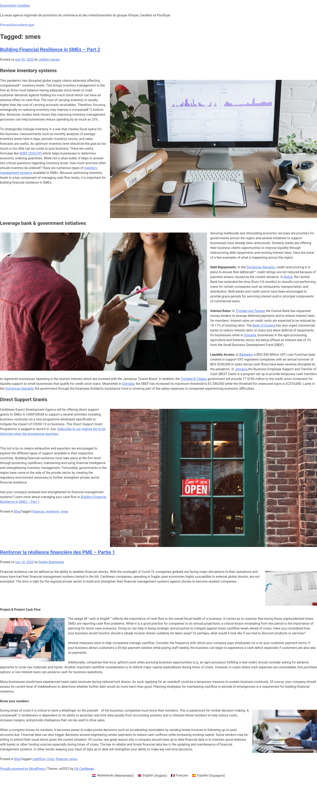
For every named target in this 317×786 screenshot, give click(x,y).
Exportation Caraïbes (15, 5)
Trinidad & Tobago (194, 379)
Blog (17, 511)
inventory (52, 511)
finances (38, 511)
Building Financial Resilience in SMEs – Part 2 (50, 49)
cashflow (38, 759)
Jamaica (241, 369)
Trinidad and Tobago (250, 311)
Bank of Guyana (264, 325)
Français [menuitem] (182, 775)
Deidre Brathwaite (51, 562)
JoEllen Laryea (49, 59)
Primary (5, 25)
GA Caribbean (84, 769)
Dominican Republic (260, 267)
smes (64, 511)
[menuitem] (113, 776)
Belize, (288, 277)
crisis (50, 759)
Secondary (18, 25)
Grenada (250, 335)
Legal (30, 25)
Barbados (246, 355)
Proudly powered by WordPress (22, 769)
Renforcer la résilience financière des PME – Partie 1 (57, 552)
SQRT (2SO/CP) (31, 153)
